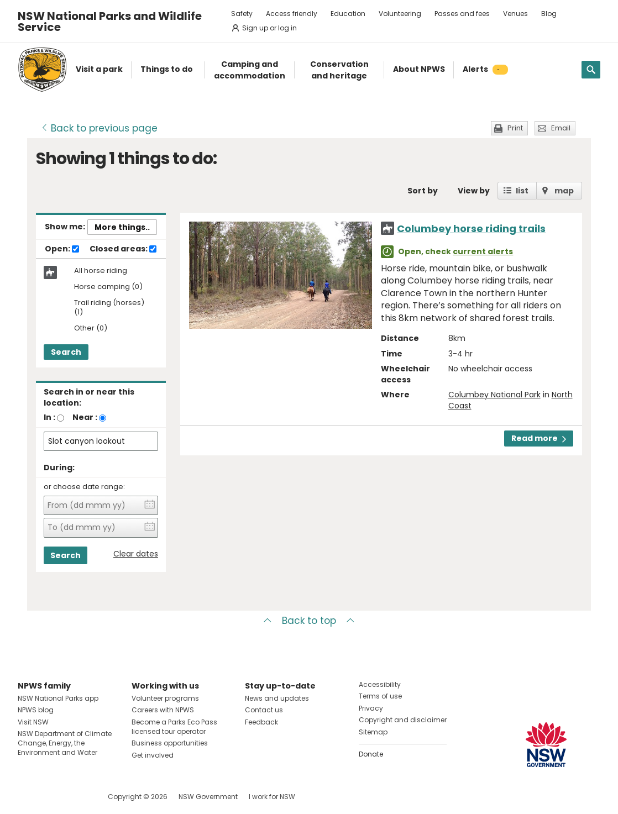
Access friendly (291, 13)
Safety (242, 13)
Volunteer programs (165, 698)
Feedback (261, 722)
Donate (371, 754)
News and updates (277, 698)
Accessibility (380, 684)
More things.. (122, 227)
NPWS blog (36, 710)
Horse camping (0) (108, 287)
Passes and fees (462, 13)
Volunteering (400, 13)
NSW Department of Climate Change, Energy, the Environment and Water (65, 743)
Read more (538, 438)
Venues (515, 13)
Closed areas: (123, 249)
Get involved (153, 755)
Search (66, 352)
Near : (84, 417)
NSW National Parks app (58, 698)
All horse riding (100, 271)
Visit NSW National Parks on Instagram (51, 796)
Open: (62, 249)
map (564, 190)
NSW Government (208, 796)
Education (348, 13)
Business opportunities (170, 743)
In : (49, 417)
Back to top (309, 620)
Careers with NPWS (163, 710)
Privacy (371, 708)
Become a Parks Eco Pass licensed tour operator (174, 726)
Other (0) (90, 328)
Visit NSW (33, 722)
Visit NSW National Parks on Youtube (75, 796)
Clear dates (135, 554)
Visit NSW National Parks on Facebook (28, 796)
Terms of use (380, 696)
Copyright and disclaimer (403, 719)
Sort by (422, 190)
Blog (549, 13)
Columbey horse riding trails (471, 228)
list (522, 190)
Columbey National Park (494, 394)
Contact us (264, 710)
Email (560, 128)
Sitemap (373, 732)
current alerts (483, 251)
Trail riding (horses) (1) (109, 307)
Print (515, 128)
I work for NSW (272, 796)
